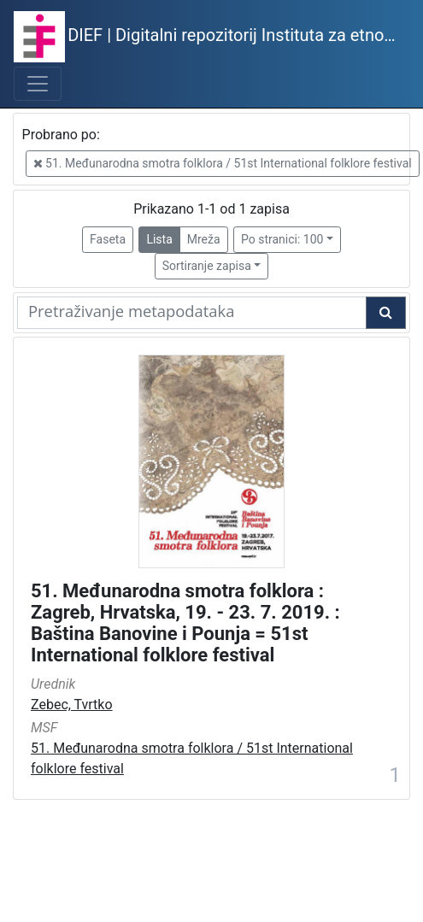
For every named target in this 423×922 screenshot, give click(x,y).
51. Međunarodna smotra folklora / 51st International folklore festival (222, 163)
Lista (159, 239)
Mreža (203, 239)
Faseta (108, 239)
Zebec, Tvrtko (72, 704)
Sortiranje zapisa (206, 266)
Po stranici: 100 (282, 239)
